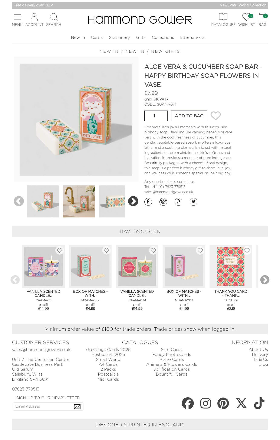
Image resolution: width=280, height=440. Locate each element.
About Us (258, 349)
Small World (108, 359)
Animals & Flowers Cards (171, 364)
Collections (163, 37)
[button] (17, 19)
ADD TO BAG (189, 115)
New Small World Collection (243, 5)
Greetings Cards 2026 (108, 349)
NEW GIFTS (165, 51)
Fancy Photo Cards (171, 354)
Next (133, 201)
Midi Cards (108, 379)
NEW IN (109, 51)
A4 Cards (108, 364)
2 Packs (108, 369)
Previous (19, 201)
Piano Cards (171, 359)
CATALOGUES (140, 342)
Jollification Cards (172, 369)
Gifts (141, 37)
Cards (97, 37)
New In (78, 37)
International (193, 37)
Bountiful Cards (172, 374)
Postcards (108, 374)
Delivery (260, 354)
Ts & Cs (260, 359)
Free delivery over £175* (33, 5)
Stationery (119, 37)
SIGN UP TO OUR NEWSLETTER (48, 397)
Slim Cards (172, 349)
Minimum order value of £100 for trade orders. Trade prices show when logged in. (140, 329)
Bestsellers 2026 (108, 354)
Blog (263, 364)
